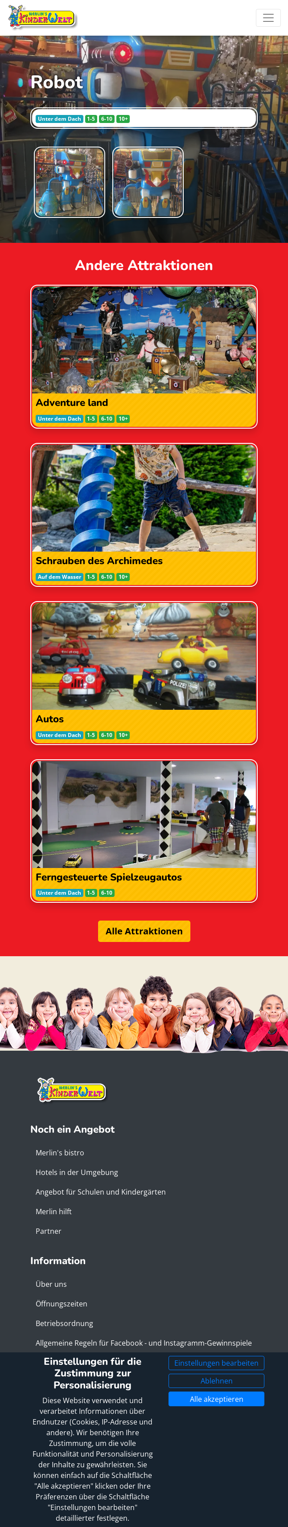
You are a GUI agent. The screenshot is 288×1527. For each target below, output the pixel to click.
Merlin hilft (54, 1211)
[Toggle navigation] (268, 18)
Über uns (51, 1284)
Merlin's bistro (60, 1153)
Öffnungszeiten (61, 1304)
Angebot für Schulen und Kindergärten (101, 1192)
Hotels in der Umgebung (77, 1172)
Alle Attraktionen (144, 931)
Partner (49, 1231)
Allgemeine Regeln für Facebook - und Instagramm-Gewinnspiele (144, 1343)
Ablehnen (217, 1381)
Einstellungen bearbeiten (216, 1363)
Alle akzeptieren (216, 1399)
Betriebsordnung (64, 1323)
